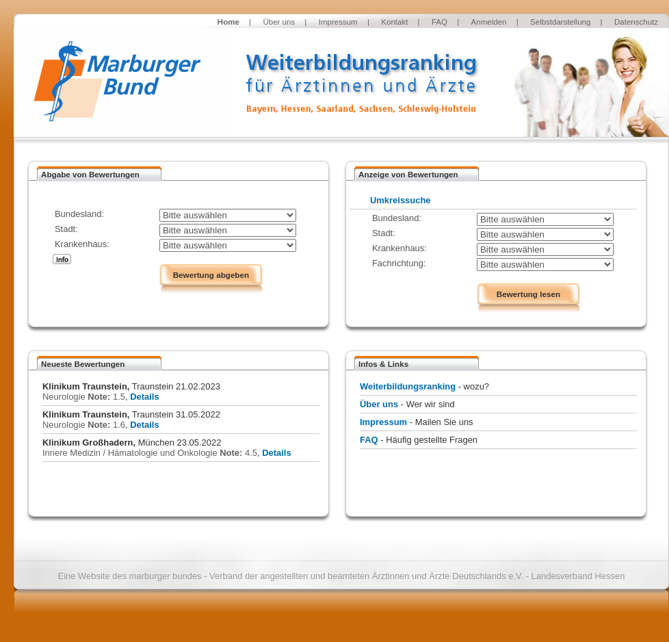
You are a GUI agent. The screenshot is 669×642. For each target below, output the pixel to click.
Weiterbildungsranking (408, 386)
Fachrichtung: (398, 263)
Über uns (279, 22)
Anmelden (489, 22)
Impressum (338, 22)
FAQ (439, 22)
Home (228, 22)
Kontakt (394, 22)
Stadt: (66, 229)
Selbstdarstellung (560, 22)
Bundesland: (79, 214)
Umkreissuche (400, 200)
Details (144, 396)
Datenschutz (636, 22)
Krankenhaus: (82, 244)
